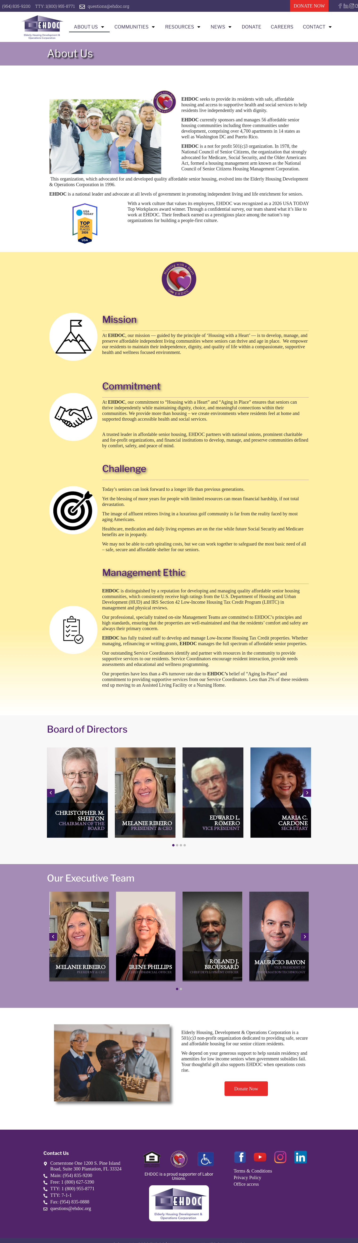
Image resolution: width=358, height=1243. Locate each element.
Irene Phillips (150, 967)
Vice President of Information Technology (281, 969)
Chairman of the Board (81, 826)
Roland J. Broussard (221, 964)
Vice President (221, 828)
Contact (318, 27)
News (221, 27)
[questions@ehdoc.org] (82, 6)
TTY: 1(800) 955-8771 (55, 6)
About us (89, 27)
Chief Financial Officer (150, 972)
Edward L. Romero (224, 820)
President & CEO (151, 828)
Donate (251, 27)
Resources (183, 27)
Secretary (294, 828)
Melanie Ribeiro (147, 823)
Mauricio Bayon (279, 962)
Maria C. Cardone (293, 820)
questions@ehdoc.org (109, 6)
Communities (135, 27)
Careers (282, 27)
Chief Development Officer (214, 972)
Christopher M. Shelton (79, 815)
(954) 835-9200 (16, 6)
